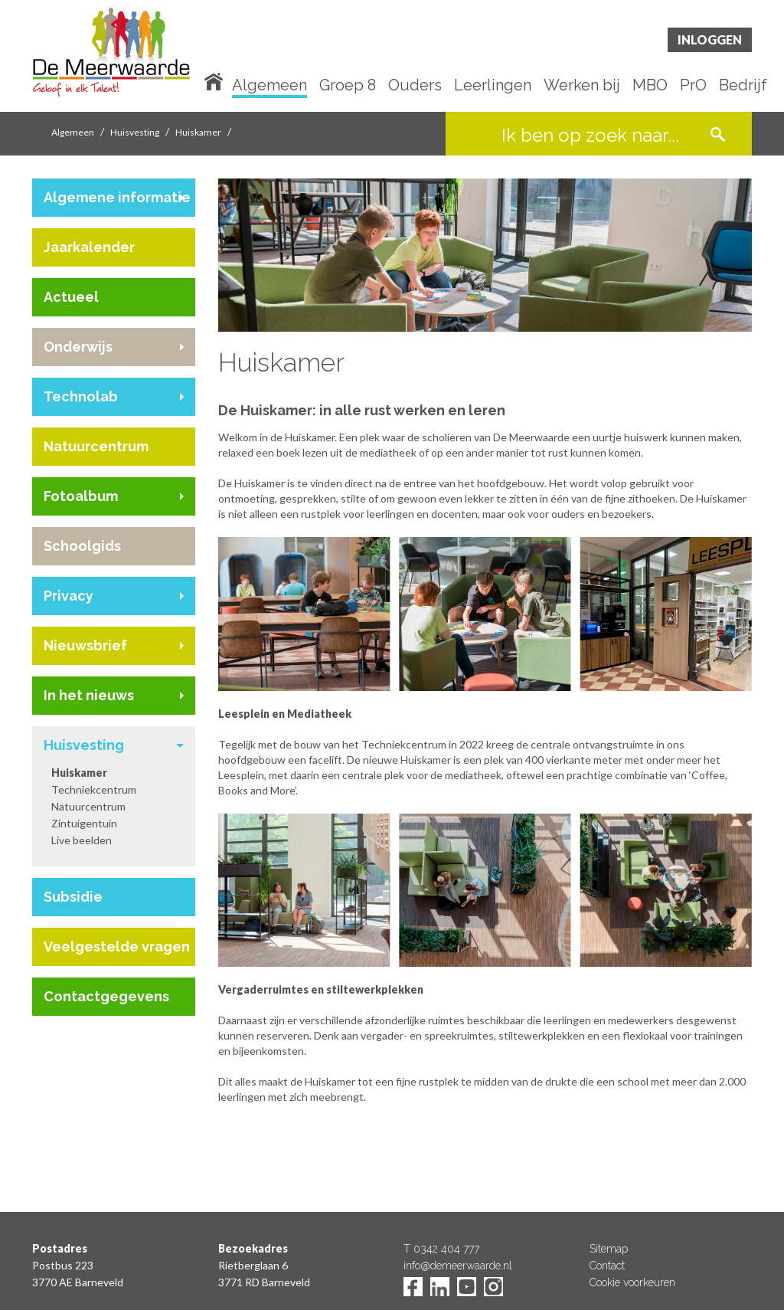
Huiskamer (198, 132)
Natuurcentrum (96, 446)
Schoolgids (82, 546)
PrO (693, 85)
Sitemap (609, 1249)
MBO (650, 85)
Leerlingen (492, 85)
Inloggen (710, 39)
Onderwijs (78, 347)
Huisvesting (134, 132)
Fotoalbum (81, 496)
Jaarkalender (89, 247)
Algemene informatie (117, 197)
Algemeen (269, 85)
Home (217, 80)
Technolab (81, 396)
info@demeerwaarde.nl (457, 1265)
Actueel (71, 297)
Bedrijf (743, 85)
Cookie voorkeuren (632, 1282)
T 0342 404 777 (441, 1249)
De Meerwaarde (124, 59)
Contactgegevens (106, 996)
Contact (607, 1265)
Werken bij (582, 85)
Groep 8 (347, 85)
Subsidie (73, 897)
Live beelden (81, 840)
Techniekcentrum (93, 789)
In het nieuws (89, 695)
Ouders (415, 85)
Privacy (68, 596)
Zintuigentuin (84, 823)
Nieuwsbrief (85, 645)
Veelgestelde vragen (117, 946)
